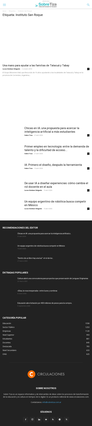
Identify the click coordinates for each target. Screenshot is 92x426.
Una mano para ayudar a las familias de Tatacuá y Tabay (36, 65)
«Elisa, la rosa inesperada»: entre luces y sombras (37, 291)
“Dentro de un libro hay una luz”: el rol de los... (35, 258)
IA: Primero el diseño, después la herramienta (53, 164)
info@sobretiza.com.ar (51, 402)
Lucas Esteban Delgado (11, 69)
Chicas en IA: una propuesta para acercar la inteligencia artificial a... (44, 234)
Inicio (4, 11)
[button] (4, 4)
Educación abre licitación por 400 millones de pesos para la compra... (45, 303)
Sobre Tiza (28, 135)
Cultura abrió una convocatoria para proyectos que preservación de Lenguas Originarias (52, 278)
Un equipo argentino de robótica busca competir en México (41, 246)
